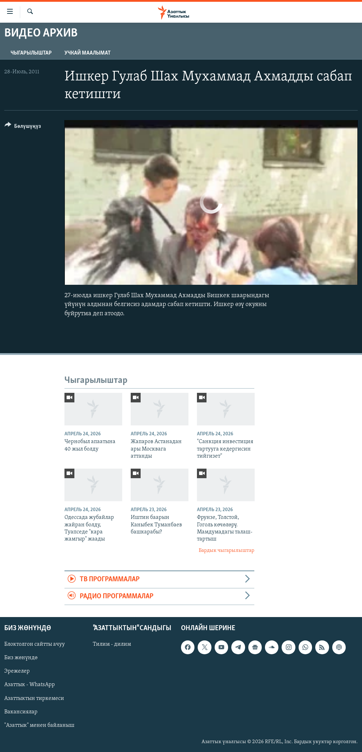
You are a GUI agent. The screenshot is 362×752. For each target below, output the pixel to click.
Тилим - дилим (112, 644)
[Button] (23, 127)
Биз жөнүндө (21, 658)
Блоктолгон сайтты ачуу (34, 644)
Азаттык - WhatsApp (29, 685)
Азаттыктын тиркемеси (34, 698)
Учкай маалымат (87, 53)
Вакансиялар (21, 712)
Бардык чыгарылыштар (226, 550)
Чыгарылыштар (31, 53)
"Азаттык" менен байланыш (39, 725)
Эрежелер (17, 671)
